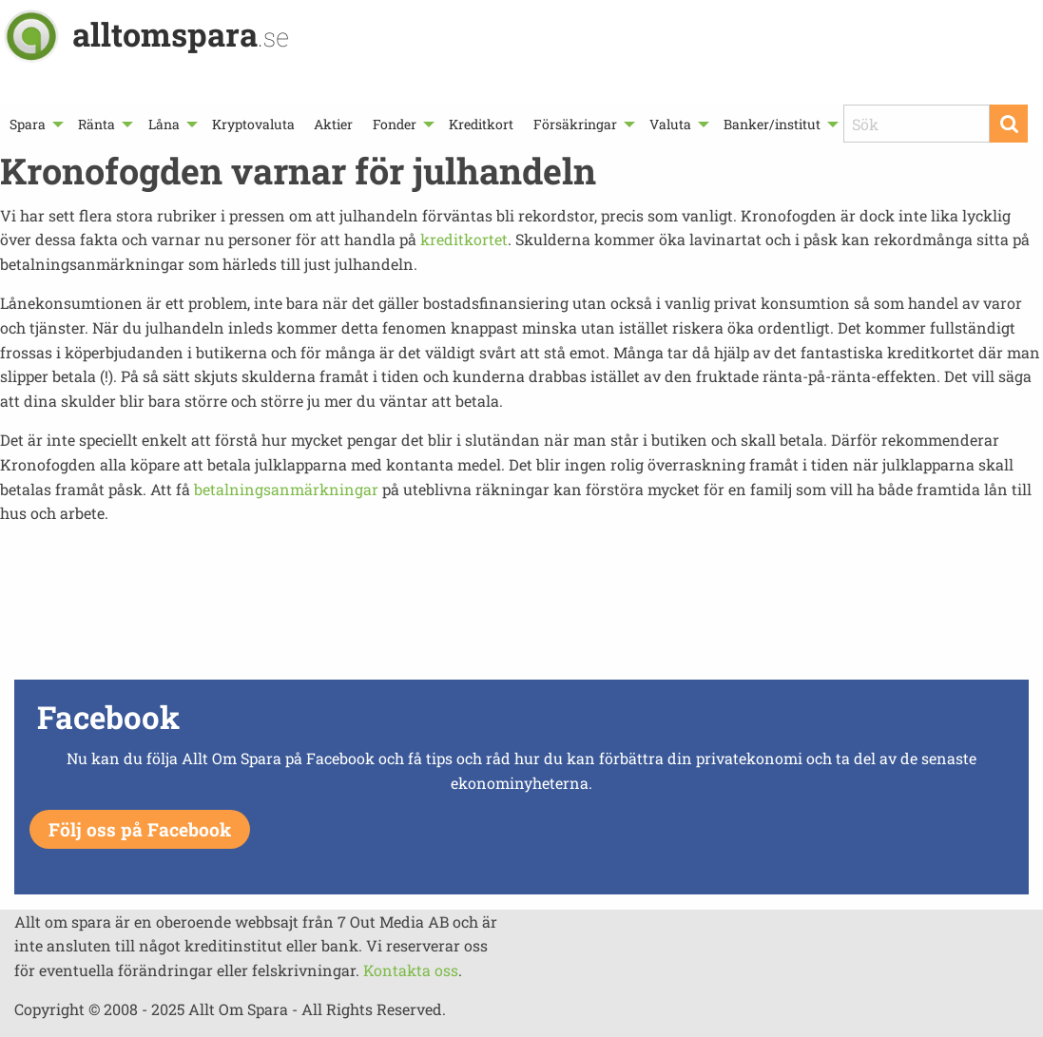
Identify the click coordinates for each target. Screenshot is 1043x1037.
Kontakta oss (410, 970)
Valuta (670, 124)
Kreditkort (481, 124)
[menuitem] (34, 124)
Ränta (96, 124)
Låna (164, 124)
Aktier (333, 124)
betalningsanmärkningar (286, 489)
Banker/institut (772, 124)
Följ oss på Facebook (139, 829)
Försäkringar (575, 124)
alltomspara (180, 33)
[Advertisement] (522, 607)
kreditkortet (464, 239)
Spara (28, 124)
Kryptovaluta (253, 124)
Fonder (394, 124)
